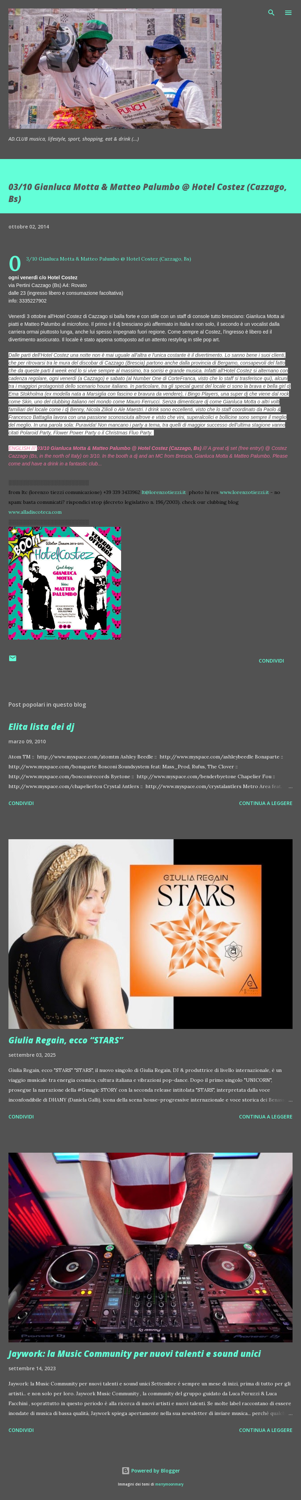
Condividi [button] (271, 660)
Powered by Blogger (150, 1470)
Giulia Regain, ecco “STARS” (65, 1040)
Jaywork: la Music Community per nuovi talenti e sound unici (134, 1353)
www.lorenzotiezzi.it (244, 492)
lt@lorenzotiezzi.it (164, 492)
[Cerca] (271, 12)
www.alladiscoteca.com (35, 512)
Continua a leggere (266, 803)
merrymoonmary (169, 1484)
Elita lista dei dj (41, 726)
